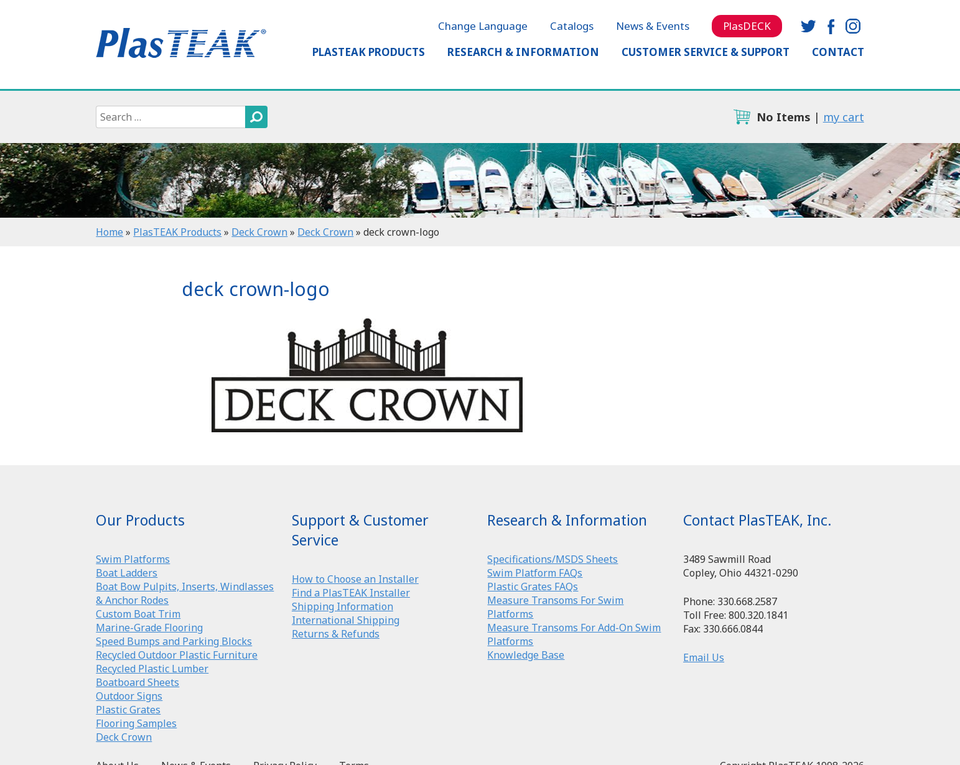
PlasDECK (747, 26)
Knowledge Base (525, 655)
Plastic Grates (128, 709)
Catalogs (572, 26)
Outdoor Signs (129, 696)
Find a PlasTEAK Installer (351, 593)
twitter (808, 26)
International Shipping (345, 620)
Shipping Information (342, 606)
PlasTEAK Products (368, 52)
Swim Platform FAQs (534, 573)
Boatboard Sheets (137, 682)
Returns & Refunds (336, 634)
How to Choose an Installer (355, 579)
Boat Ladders (126, 573)
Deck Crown (259, 232)
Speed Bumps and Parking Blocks (174, 641)
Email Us (703, 657)
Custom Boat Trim (138, 614)
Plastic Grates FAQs (532, 586)
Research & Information (523, 52)
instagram (853, 26)
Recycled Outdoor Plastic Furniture (177, 655)
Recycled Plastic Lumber (152, 668)
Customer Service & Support (706, 52)
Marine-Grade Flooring (149, 627)
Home (109, 232)
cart (741, 117)
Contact (838, 52)
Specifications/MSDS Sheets (552, 559)
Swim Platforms (133, 559)
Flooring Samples (136, 723)
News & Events (652, 26)
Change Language (483, 26)
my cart (843, 116)
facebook (830, 26)
